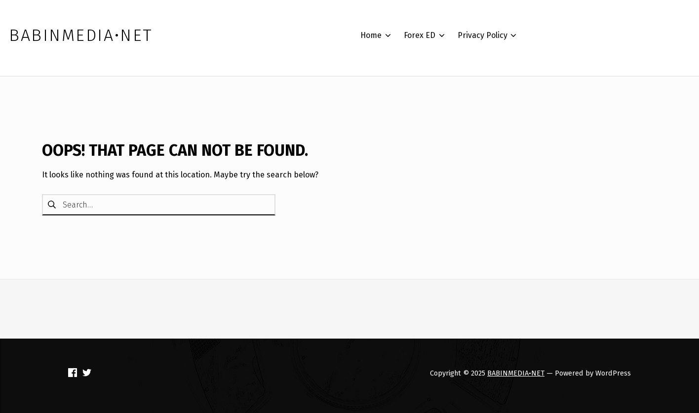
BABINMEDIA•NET (515, 373)
